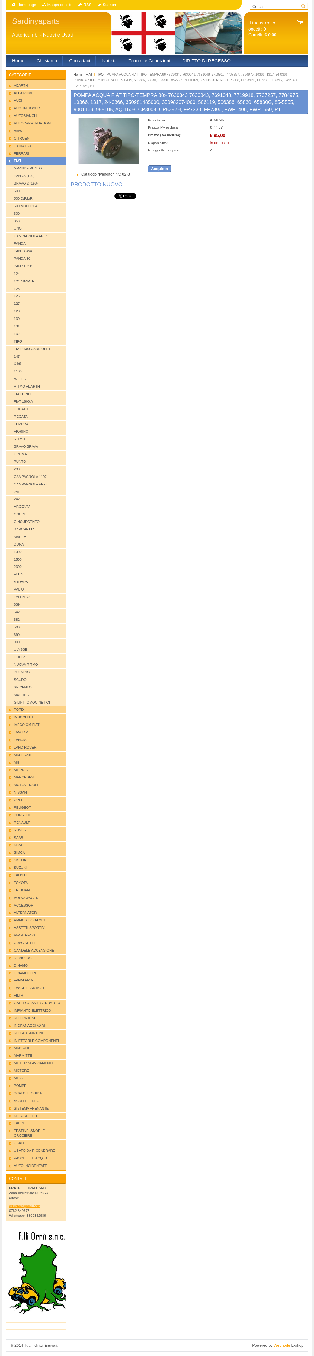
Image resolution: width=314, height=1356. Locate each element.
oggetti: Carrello (262, 29)
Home (78, 74)
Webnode (282, 1345)
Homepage (26, 4)
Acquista (159, 168)
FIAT (89, 74)
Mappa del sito (59, 4)
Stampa (109, 4)
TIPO (100, 74)
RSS (87, 4)
